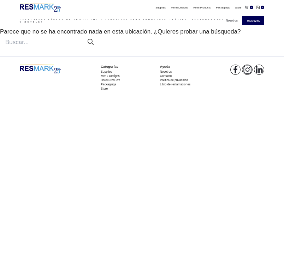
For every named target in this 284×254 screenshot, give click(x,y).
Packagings (223, 7)
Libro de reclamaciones (175, 84)
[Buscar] (90, 42)
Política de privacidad (174, 80)
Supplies (160, 7)
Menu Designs (179, 7)
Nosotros (231, 20)
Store (238, 7)
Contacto (253, 21)
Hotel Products (202, 7)
